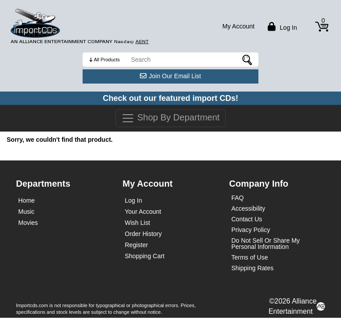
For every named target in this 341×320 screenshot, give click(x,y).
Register (136, 244)
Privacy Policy (250, 229)
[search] (192, 59)
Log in (281, 27)
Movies (28, 222)
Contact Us (246, 219)
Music (26, 211)
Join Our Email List (170, 76)
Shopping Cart (145, 256)
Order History (143, 233)
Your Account (143, 211)
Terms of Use (249, 257)
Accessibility (248, 208)
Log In (133, 200)
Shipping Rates (252, 268)
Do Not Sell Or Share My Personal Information (265, 243)
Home (26, 200)
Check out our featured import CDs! (170, 98)
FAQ (237, 197)
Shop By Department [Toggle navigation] (170, 118)
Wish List (137, 222)
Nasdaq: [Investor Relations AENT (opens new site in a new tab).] (131, 42)
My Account (238, 26)
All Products (107, 59)
